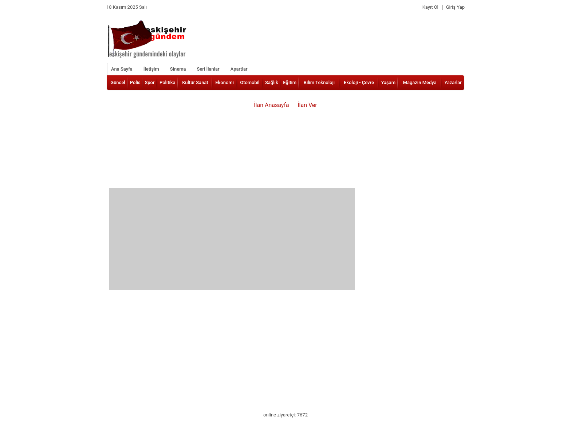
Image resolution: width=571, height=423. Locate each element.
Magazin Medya (420, 82)
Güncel (117, 82)
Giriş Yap (455, 7)
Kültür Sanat (195, 82)
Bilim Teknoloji (319, 82)
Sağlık (271, 82)
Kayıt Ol (430, 7)
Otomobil (249, 82)
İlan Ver (307, 105)
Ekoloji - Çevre (359, 82)
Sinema (178, 69)
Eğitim (289, 82)
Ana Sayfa (122, 69)
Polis (135, 82)
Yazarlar (453, 82)
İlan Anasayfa (271, 105)
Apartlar (239, 69)
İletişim (151, 69)
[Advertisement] (232, 239)
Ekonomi (224, 82)
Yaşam (388, 82)
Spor (149, 82)
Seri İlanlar (208, 69)
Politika (168, 82)
